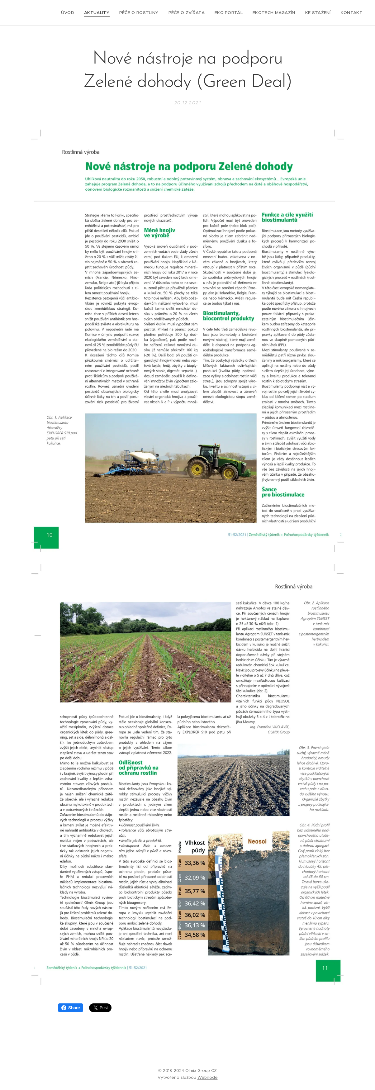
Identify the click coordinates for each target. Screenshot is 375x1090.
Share (70, 1007)
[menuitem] (76, 13)
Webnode (207, 1077)
